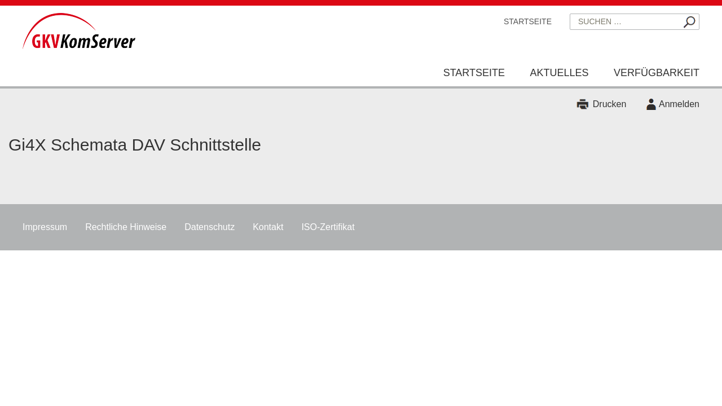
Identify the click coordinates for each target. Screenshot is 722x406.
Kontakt (268, 227)
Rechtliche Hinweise (125, 227)
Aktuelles (559, 72)
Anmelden (679, 104)
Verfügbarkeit (656, 72)
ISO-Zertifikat (327, 227)
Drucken (610, 104)
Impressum (45, 227)
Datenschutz (209, 227)
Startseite (528, 21)
